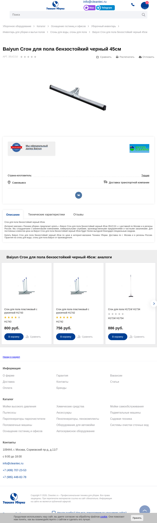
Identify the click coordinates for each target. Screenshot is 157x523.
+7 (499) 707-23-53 (14, 470)
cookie (103, 516)
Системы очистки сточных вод (129, 425)
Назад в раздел (11, 357)
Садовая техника (121, 418)
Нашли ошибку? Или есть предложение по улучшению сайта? (91, 512)
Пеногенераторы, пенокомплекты (77, 418)
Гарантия (62, 375)
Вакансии (116, 375)
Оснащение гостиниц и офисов (22, 431)
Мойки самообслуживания (127, 406)
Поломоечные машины (17, 425)
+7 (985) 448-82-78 (14, 477)
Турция (145, 175)
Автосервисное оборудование (75, 431)
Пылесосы (9, 412)
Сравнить (106, 56)
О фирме (8, 375)
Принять (137, 518)
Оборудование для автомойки (75, 425)
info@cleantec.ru (95, 1)
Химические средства (70, 406)
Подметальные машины (125, 412)
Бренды (61, 387)
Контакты (62, 381)
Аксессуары (64, 412)
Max (91, 7)
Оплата (7, 387)
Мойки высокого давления (19, 406)
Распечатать (127, 56)
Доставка (9, 381)
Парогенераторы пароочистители (24, 418)
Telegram (107, 7)
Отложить (148, 56)
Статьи (114, 381)
